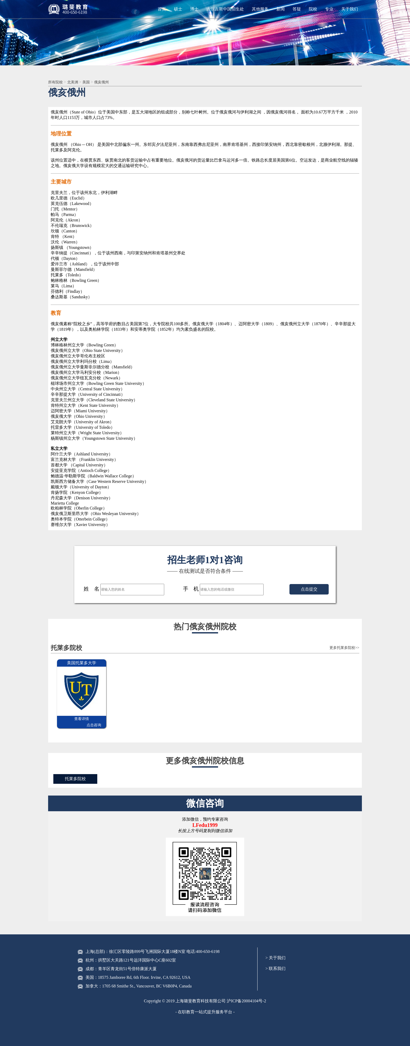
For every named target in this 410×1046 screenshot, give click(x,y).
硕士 (178, 9)
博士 (194, 9)
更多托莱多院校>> (340, 648)
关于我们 (349, 9)
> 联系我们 (275, 963)
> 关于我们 (275, 952)
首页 (162, 9)
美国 (91, 82)
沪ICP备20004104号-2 (246, 995)
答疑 (297, 9)
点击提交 (309, 589)
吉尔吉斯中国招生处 (225, 9)
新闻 (280, 9)
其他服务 (260, 9)
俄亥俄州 (107, 82)
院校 (313, 9)
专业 (329, 9)
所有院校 (57, 82)
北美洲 (76, 82)
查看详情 (69, 719)
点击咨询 (94, 719)
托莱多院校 (76, 773)
